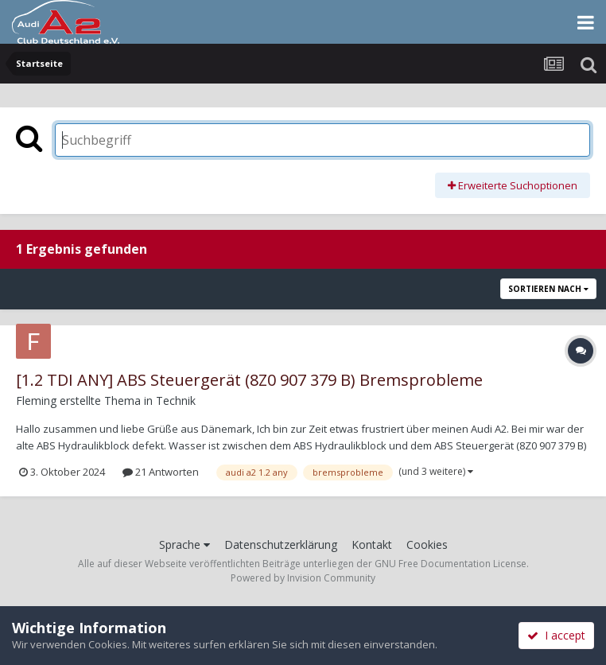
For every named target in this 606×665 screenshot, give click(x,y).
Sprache (184, 544)
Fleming (36, 400)
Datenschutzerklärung (280, 544)
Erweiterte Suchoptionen (512, 185)
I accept (556, 635)
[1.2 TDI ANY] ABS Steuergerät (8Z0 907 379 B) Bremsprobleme (249, 380)
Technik (176, 400)
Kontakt (372, 544)
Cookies (427, 544)
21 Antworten (160, 472)
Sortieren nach (548, 288)
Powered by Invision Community (303, 578)
